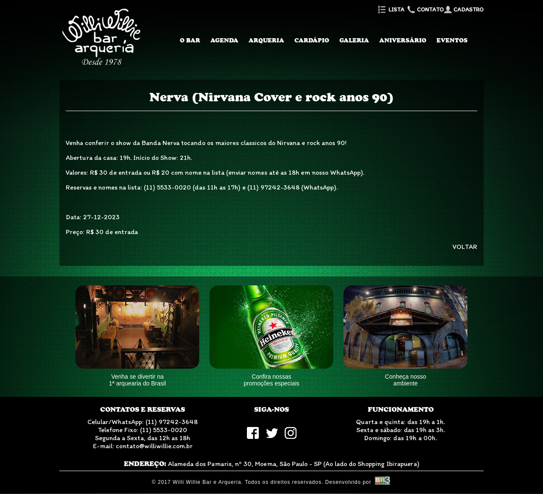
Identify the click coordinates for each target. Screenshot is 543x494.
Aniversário (402, 40)
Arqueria (266, 40)
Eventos (452, 40)
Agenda (224, 40)
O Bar (190, 40)
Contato (425, 9)
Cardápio (311, 40)
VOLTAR (465, 247)
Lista (390, 9)
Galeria (354, 40)
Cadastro (464, 9)
